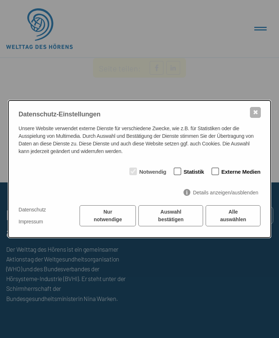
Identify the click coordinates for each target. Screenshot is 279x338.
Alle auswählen (233, 215)
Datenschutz (32, 210)
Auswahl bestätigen (170, 215)
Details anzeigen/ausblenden (225, 192)
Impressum (31, 221)
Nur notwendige (108, 215)
